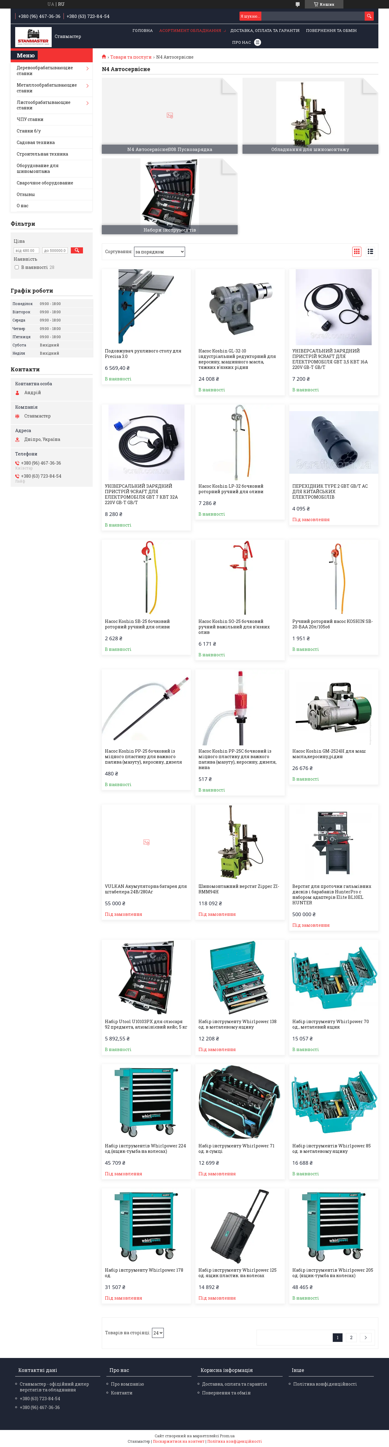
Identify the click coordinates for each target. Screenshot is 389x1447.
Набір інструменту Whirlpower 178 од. (144, 1272)
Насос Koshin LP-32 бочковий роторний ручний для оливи (230, 488)
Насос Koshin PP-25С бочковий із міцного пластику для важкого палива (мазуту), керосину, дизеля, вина (237, 759)
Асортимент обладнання (190, 30)
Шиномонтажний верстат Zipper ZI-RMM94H (238, 889)
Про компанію (127, 1384)
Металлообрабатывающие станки (47, 88)
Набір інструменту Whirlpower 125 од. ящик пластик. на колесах (237, 1272)
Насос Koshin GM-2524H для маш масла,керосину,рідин (329, 753)
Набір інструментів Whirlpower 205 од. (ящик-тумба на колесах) (332, 1272)
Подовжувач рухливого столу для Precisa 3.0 (143, 353)
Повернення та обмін (331, 30)
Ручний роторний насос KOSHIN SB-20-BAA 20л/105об (332, 624)
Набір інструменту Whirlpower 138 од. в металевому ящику (237, 1024)
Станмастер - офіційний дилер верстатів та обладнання (54, 1387)
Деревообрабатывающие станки (45, 70)
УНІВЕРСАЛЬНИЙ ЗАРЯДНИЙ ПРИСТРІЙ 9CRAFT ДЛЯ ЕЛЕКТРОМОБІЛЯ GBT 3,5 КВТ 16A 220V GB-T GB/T (330, 359)
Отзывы (26, 194)
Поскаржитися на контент (179, 1441)
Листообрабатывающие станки (44, 105)
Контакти (122, 1393)
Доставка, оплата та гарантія (265, 30)
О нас (22, 205)
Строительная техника (42, 154)
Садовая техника (36, 142)
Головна (143, 30)
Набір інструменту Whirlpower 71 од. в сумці (236, 1148)
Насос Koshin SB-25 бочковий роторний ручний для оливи (137, 624)
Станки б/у (29, 131)
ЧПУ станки (30, 119)
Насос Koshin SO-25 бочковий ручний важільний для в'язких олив (234, 627)
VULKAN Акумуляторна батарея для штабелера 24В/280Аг (146, 889)
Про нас (241, 42)
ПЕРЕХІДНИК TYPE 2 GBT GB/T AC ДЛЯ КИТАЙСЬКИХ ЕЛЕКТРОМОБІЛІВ (330, 491)
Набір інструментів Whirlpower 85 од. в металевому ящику (331, 1148)
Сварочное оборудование (45, 183)
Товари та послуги (131, 57)
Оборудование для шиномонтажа (38, 168)
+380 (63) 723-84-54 (40, 1398)
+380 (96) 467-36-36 (40, 1407)
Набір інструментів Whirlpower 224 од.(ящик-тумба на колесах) (145, 1148)
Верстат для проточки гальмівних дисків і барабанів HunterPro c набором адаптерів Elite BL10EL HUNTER (331, 895)
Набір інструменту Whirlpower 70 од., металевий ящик (330, 1024)
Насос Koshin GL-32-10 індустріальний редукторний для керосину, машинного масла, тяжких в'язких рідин (237, 359)
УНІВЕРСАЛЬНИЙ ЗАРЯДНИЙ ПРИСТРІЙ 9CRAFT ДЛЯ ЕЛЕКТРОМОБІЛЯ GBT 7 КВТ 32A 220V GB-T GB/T (141, 494)
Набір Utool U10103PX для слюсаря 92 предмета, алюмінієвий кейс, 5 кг (146, 1024)
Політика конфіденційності (325, 1384)
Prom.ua (227, 1435)
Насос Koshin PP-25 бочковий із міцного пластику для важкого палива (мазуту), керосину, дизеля (143, 756)
